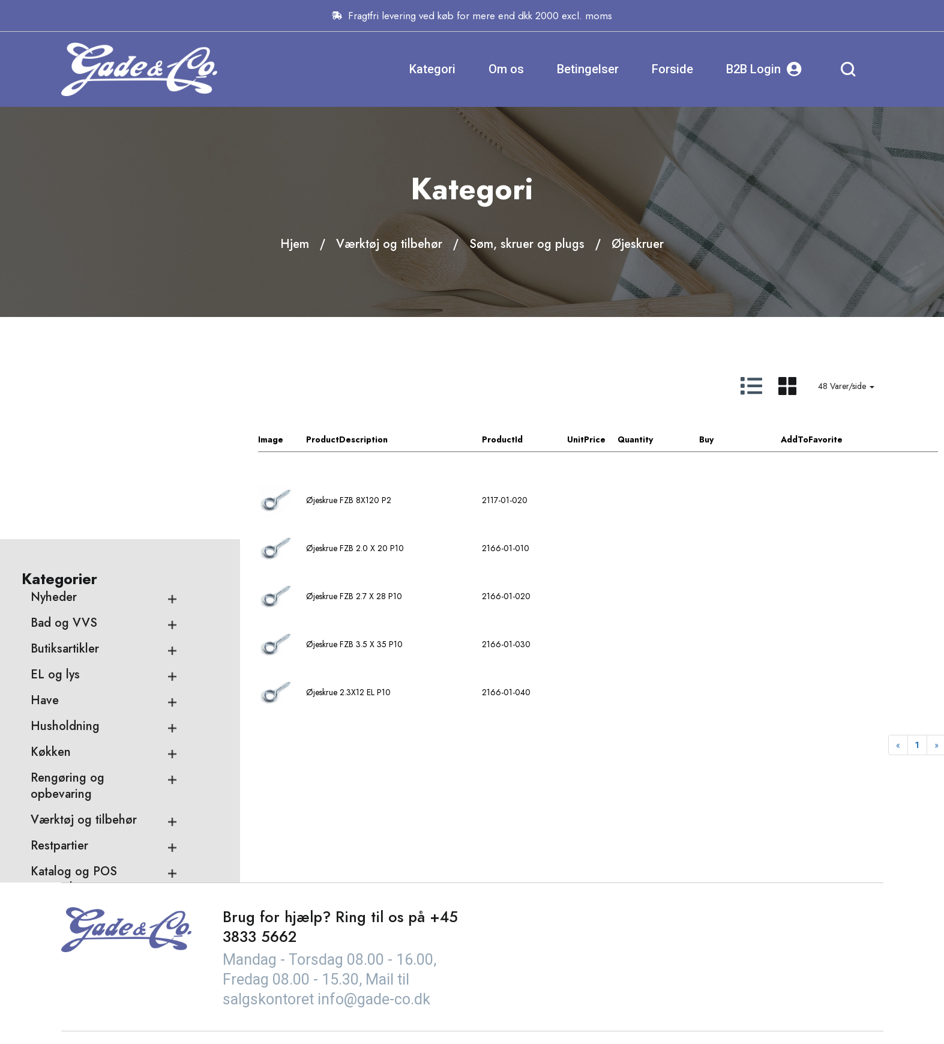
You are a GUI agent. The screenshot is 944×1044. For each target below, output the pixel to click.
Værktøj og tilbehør (389, 244)
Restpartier (59, 739)
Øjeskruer (638, 244)
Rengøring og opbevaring (67, 679)
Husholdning (65, 619)
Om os (506, 69)
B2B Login (764, 69)
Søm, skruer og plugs (527, 244)
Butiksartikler (65, 542)
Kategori (432, 69)
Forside (672, 69)
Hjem (294, 244)
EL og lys (55, 568)
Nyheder (54, 490)
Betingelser (588, 69)
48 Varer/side (846, 386)
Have (45, 593)
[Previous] (898, 745)
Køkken (51, 645)
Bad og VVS (64, 516)
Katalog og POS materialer (74, 772)
